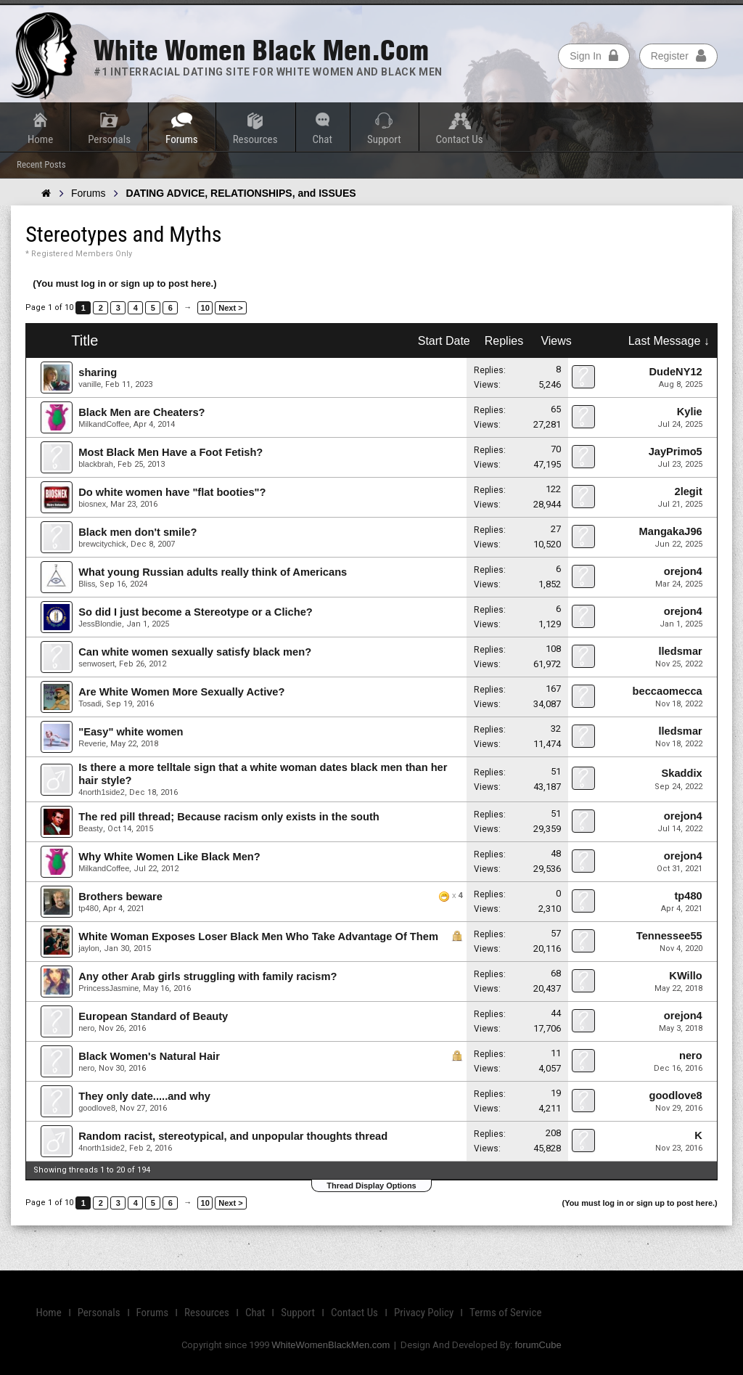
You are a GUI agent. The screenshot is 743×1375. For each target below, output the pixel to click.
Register (678, 56)
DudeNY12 (675, 372)
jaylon (88, 948)
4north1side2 (101, 792)
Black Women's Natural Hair (149, 1056)
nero (86, 1028)
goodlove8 (96, 1107)
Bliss (86, 583)
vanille (89, 384)
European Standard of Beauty (153, 1016)
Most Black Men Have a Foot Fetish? (170, 452)
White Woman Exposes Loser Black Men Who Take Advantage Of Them (258, 936)
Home (40, 139)
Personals (109, 139)
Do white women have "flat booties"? (172, 492)
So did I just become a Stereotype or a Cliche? (195, 612)
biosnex (92, 503)
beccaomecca (667, 691)
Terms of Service (505, 1312)
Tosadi (90, 703)
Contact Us (459, 139)
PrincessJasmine (108, 988)
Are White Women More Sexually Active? (181, 692)
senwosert (96, 663)
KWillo (685, 976)
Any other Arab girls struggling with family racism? (207, 976)
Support (384, 139)
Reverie (92, 743)
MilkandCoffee (103, 424)
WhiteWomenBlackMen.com (330, 1344)
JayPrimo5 (675, 451)
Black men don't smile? (137, 532)
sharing (97, 372)
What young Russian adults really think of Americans (212, 572)
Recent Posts (41, 164)
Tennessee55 (669, 936)
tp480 (88, 908)
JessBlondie (99, 623)
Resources (255, 139)
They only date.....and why (144, 1096)
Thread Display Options (371, 1185)
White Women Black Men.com (261, 50)
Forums (181, 139)
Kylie (689, 411)
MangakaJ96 (670, 531)
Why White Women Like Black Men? (169, 856)
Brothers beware (120, 896)
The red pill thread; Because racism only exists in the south (228, 817)
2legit (688, 491)
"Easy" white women (130, 732)
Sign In (594, 56)
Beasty (90, 828)
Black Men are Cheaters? (141, 412)
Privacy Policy (423, 1312)
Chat (322, 139)
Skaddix (682, 773)
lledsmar (680, 651)
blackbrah (95, 464)
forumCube (537, 1344)
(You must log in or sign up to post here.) (124, 283)
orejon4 (683, 571)
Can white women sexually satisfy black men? (194, 652)
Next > (230, 307)
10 (205, 307)
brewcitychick (102, 543)
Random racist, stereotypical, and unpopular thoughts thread (232, 1136)
